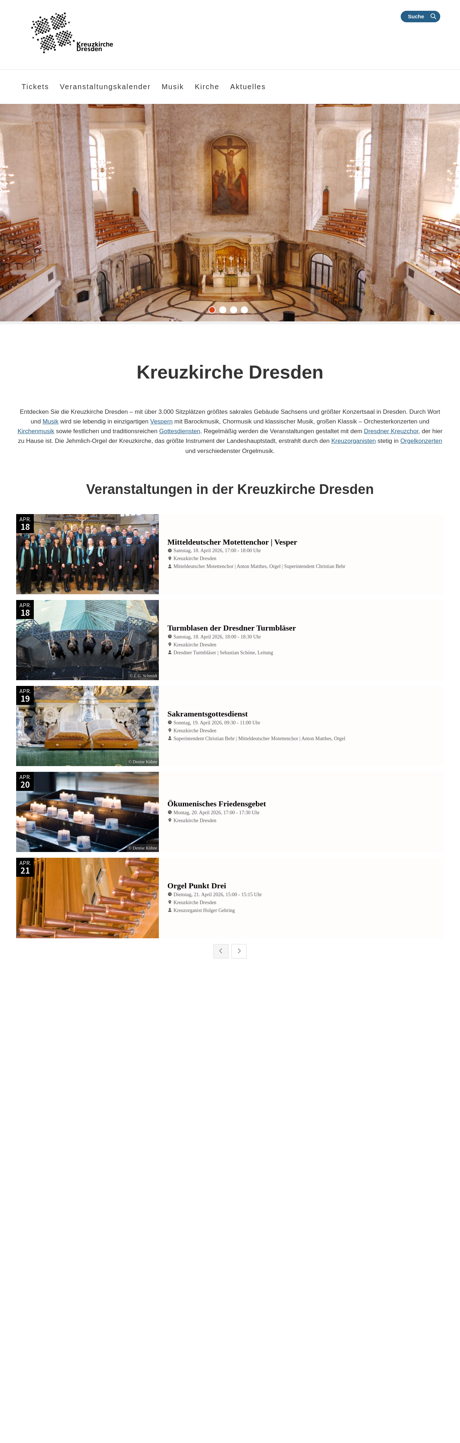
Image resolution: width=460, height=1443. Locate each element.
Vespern (161, 421)
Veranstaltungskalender (105, 87)
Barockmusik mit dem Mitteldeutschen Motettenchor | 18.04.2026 (374, 1251)
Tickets (35, 87)
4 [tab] (246, 311)
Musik (50, 421)
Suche (416, 16)
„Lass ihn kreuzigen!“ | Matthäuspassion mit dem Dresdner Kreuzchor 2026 (218, 1251)
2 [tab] (224, 311)
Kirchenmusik (36, 431)
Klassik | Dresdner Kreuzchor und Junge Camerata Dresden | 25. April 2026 (82, 1251)
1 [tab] (213, 311)
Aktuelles (248, 87)
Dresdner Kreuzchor (391, 431)
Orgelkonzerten (421, 441)
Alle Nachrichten (275, 1431)
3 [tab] (235, 311)
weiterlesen (46, 1370)
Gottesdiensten (179, 431)
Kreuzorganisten (353, 441)
